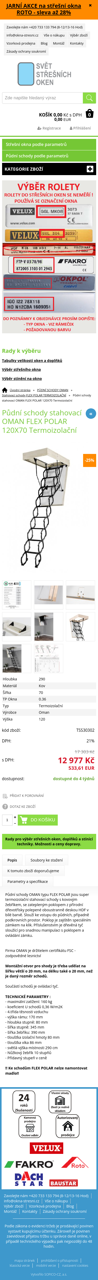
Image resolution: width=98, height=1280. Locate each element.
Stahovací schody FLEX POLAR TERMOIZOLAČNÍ (34, 395)
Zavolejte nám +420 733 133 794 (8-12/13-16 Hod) (45, 27)
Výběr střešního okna (21, 369)
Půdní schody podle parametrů (37, 156)
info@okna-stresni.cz (22, 35)
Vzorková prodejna (21, 43)
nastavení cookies (75, 1265)
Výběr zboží (79, 35)
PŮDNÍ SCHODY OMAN (52, 390)
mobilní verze (46, 1265)
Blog (44, 43)
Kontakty (77, 43)
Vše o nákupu (54, 35)
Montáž (59, 43)
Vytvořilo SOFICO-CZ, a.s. (49, 1274)
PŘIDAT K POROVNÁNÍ (27, 795)
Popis (12, 860)
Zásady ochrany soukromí (26, 51)
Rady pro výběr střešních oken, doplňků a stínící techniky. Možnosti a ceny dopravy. (49, 841)
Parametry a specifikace (28, 881)
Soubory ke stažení (47, 860)
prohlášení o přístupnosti (59, 1260)
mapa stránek (24, 1260)
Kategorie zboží (49, 169)
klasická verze (20, 1265)
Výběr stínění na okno (22, 378)
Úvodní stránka (20, 390)
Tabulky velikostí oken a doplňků (32, 360)
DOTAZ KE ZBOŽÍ (23, 806)
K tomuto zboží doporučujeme (33, 870)
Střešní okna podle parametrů (36, 144)
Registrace (49, 128)
